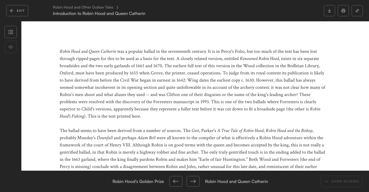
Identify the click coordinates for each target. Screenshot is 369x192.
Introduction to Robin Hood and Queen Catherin (99, 13)
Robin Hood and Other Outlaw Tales (83, 7)
